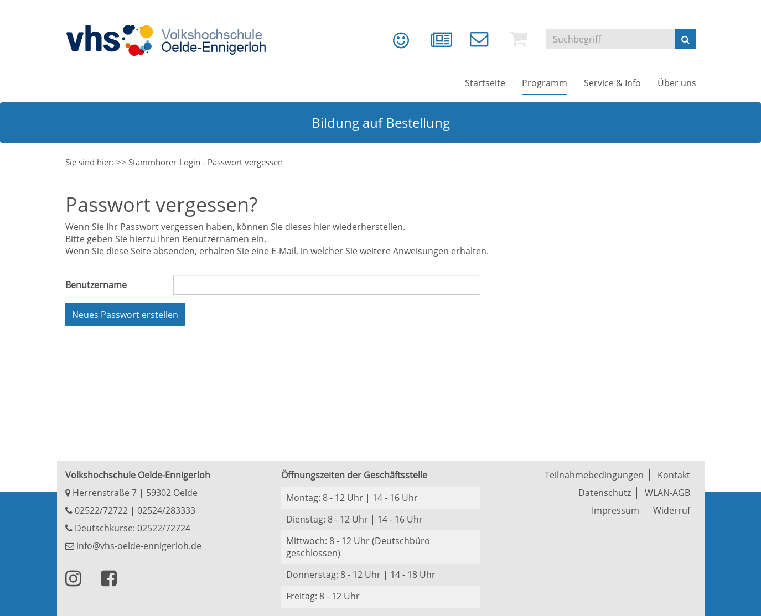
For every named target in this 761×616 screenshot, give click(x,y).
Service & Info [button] (612, 83)
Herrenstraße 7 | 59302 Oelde (131, 493)
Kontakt (674, 475)
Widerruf (671, 510)
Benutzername (96, 285)
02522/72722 (100, 510)
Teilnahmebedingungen (594, 475)
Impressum (615, 510)
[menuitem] (392, 44)
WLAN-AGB (667, 493)
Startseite (485, 83)
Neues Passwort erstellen (125, 315)
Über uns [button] (677, 83)
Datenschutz (604, 493)
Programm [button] (544, 83)
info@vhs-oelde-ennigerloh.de (133, 546)
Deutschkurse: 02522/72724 (131, 528)
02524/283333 (166, 510)
